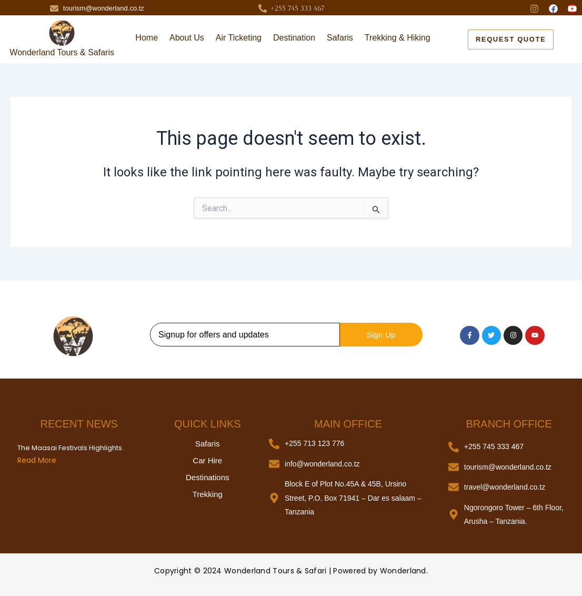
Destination (294, 37)
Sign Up (381, 334)
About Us (186, 37)
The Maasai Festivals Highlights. (70, 448)
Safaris (340, 37)
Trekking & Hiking (397, 37)
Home (146, 37)
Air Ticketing (239, 37)
